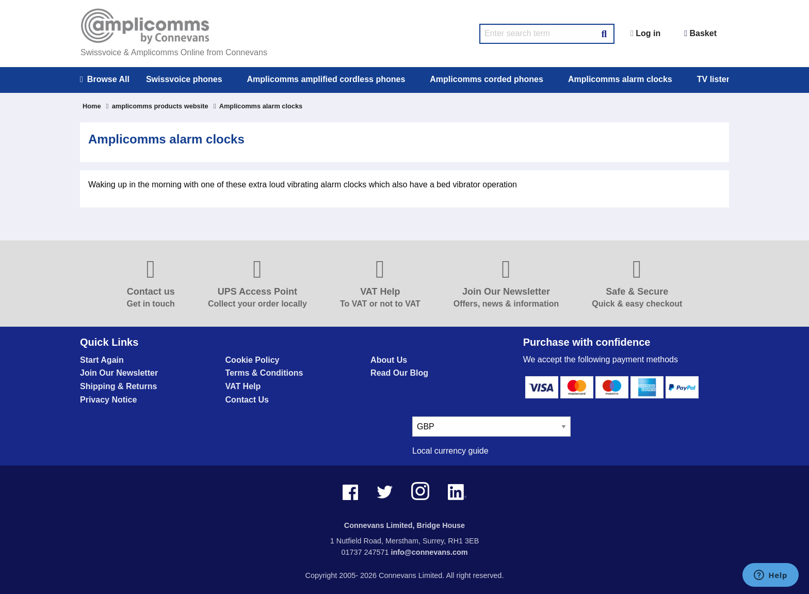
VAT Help (243, 386)
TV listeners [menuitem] (720, 79)
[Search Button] (604, 32)
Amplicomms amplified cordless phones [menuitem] (326, 79)
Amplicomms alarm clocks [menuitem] (620, 79)
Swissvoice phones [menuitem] (184, 79)
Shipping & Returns (118, 386)
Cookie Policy (252, 360)
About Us (388, 360)
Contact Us (247, 399)
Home (92, 106)
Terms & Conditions (264, 372)
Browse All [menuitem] (105, 79)
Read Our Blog (399, 372)
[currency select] (491, 426)
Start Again (102, 360)
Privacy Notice (108, 399)
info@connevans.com (429, 552)
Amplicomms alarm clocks (258, 106)
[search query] (546, 34)
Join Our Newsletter (119, 372)
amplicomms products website (157, 106)
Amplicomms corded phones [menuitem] (486, 79)
